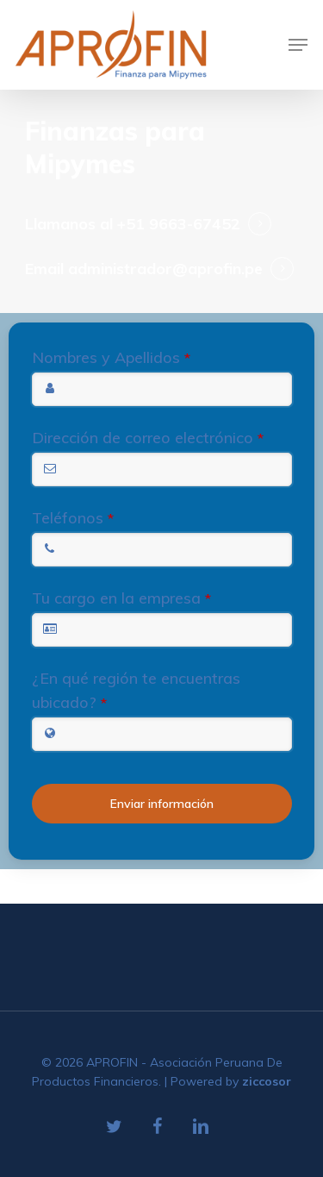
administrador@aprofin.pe (165, 269)
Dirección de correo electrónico (148, 438)
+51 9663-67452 (178, 224)
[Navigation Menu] (298, 44)
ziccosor (266, 1081)
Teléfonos (73, 518)
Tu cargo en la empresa (121, 598)
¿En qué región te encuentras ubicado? (136, 690)
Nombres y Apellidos (111, 357)
